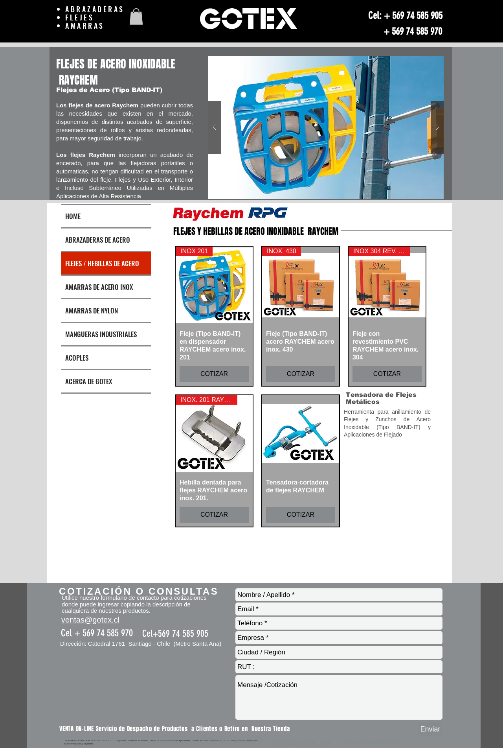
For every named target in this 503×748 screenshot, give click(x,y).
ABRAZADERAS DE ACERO (97, 240)
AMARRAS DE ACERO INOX (99, 287)
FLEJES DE (78, 741)
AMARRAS (86, 25)
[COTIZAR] (214, 374)
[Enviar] (430, 729)
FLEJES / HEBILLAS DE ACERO (102, 263)
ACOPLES (76, 358)
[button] (136, 16)
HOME (73, 216)
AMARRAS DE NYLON (91, 310)
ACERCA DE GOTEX (88, 381)
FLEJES (81, 17)
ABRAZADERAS (95, 9)
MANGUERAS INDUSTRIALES (101, 334)
